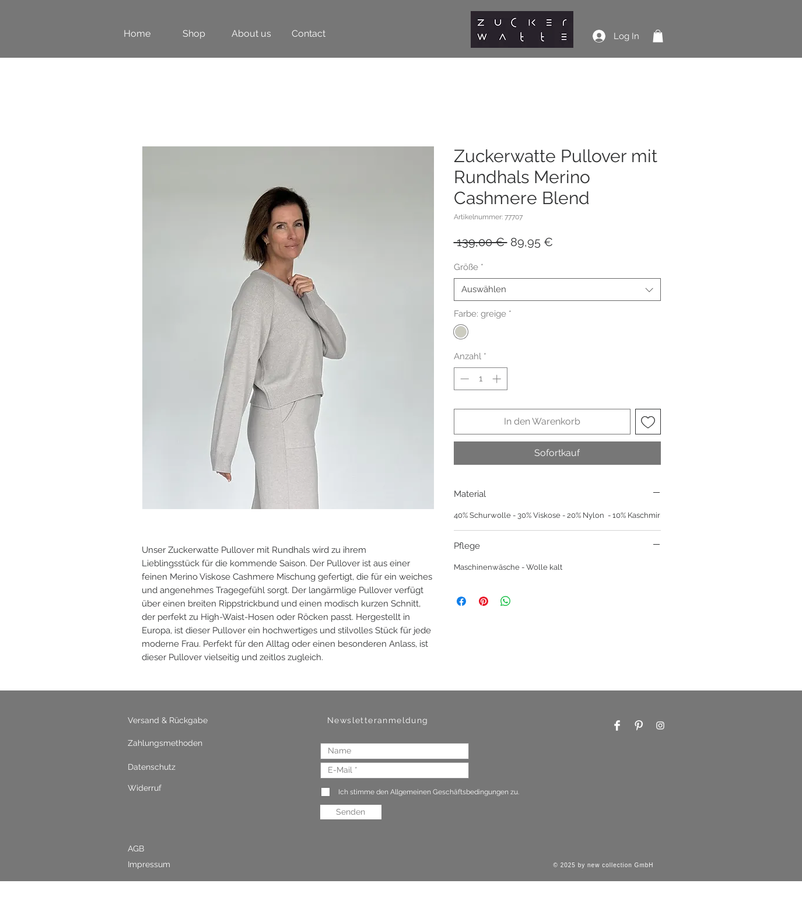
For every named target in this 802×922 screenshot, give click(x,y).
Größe (469, 267)
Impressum (150, 864)
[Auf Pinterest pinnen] (484, 601)
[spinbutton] (480, 379)
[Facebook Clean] (617, 725)
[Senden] (350, 812)
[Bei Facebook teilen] (461, 601)
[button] (658, 36)
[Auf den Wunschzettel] (648, 421)
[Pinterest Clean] (638, 725)
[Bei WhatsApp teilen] (506, 601)
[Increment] (498, 379)
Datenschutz (152, 767)
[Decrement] (463, 379)
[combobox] (557, 289)
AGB (136, 848)
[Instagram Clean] (660, 725)
